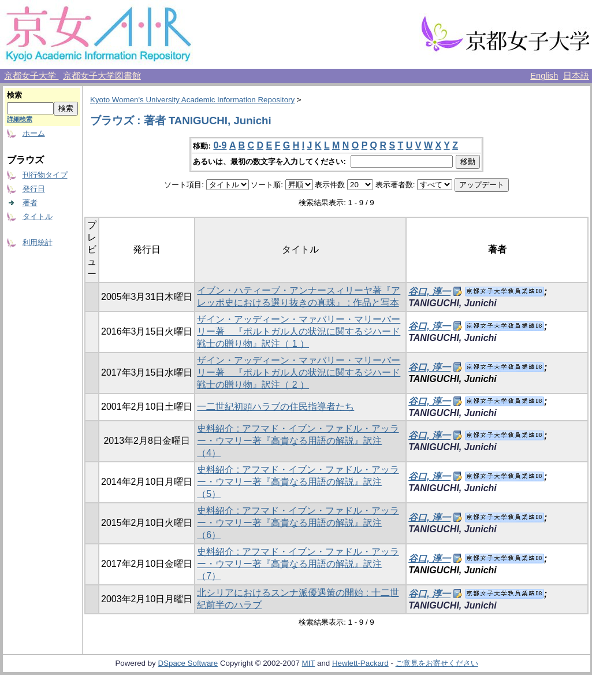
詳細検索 (19, 119)
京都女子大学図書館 (102, 75)
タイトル (38, 216)
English (544, 75)
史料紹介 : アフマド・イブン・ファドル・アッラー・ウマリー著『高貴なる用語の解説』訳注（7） (298, 564)
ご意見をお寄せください (437, 663)
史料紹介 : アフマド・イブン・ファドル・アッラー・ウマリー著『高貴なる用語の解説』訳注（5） (298, 482)
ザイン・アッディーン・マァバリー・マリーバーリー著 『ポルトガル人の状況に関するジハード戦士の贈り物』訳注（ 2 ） (298, 372)
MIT (308, 663)
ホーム (34, 133)
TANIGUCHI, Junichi (452, 303)
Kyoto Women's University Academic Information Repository (192, 99)
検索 (14, 95)
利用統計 (38, 242)
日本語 (576, 75)
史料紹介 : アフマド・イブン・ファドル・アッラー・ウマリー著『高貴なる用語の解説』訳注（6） (298, 523)
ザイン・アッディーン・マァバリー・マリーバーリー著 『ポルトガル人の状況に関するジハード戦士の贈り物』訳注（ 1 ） (298, 331)
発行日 (34, 188)
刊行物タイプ (45, 174)
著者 (30, 202)
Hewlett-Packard (360, 663)
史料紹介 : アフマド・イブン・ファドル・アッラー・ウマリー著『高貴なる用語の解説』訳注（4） (298, 441)
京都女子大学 (31, 75)
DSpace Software (188, 663)
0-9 (219, 145)
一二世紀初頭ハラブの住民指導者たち (275, 406)
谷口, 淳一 (429, 291)
